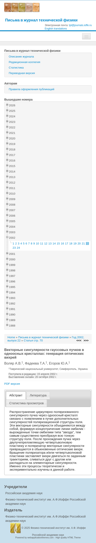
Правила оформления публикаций (31, 89)
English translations (56, 28)
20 (79, 243)
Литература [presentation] (38, 395)
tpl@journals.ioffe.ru (80, 25)
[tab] (16, 395)
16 (62, 243)
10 (37, 243)
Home (11, 337)
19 (75, 243)
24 (18, 247)
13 (50, 243)
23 (14, 247)
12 (45, 243)
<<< (78, 340)
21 (83, 243)
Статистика (16, 67)
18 (70, 243)
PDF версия (12, 383)
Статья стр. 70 (33, 340)
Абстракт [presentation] (16, 395)
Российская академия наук (23, 493)
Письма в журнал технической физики (41, 20)
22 (87, 243)
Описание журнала (21, 56)
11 (41, 243)
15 (58, 243)
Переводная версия (22, 73)
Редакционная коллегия (24, 62)
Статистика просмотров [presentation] (26, 403)
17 (66, 243)
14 (54, 243)
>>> (86, 340)
